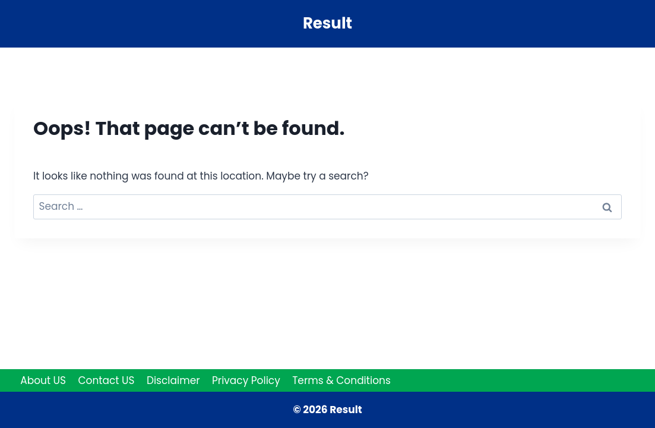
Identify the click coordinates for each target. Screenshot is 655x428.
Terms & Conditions (341, 380)
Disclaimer (173, 380)
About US (43, 380)
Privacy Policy (246, 380)
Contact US (106, 380)
